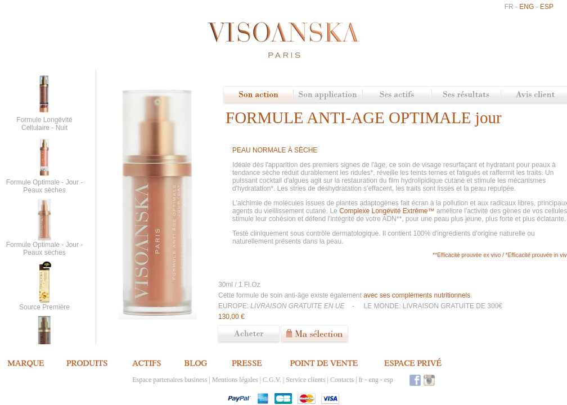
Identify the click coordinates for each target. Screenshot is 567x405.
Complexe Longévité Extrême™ (387, 211)
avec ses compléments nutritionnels (416, 295)
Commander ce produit (248, 334)
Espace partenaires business (169, 380)
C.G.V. (272, 380)
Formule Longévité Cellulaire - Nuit (44, 124)
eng (526, 7)
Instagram (429, 380)
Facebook (415, 380)
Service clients (305, 380)
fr (509, 7)
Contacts (342, 380)
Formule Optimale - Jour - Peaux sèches (44, 186)
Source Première (44, 307)
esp (547, 7)
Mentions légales (235, 380)
